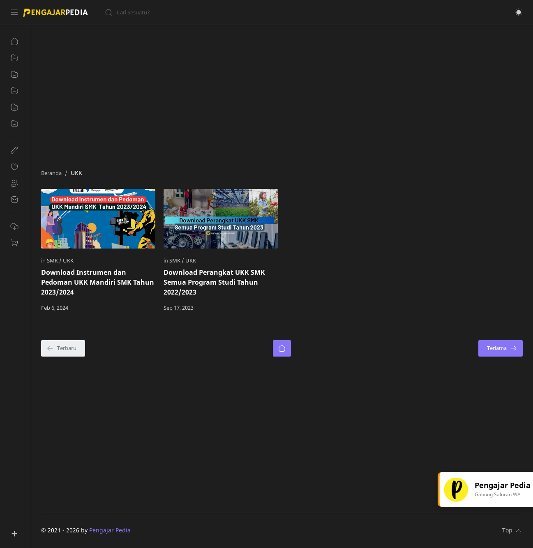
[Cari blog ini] (170, 12)
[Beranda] (282, 348)
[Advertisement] (282, 94)
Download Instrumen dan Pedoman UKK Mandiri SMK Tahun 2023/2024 (97, 282)
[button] (518, 12)
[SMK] (54, 260)
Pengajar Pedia (110, 530)
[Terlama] (500, 348)
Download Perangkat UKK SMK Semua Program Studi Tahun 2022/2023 (214, 282)
